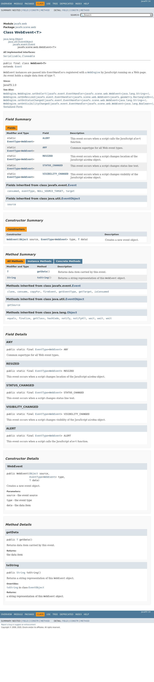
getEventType (67, 291)
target (70, 191)
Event (18, 66)
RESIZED (48, 156)
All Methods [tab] (15, 261)
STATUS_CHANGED (53, 165)
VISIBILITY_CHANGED (55, 173)
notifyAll (79, 318)
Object (23, 239)
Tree (55, 4)
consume (22, 291)
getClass (38, 318)
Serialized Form (13, 106)
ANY (45, 147)
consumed (13, 191)
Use (48, 4)
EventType (13, 141)
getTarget (85, 291)
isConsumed (102, 291)
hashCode (53, 318)
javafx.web (20, 23)
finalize (24, 318)
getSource (13, 305)
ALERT (46, 138)
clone (10, 291)
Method (45, 10)
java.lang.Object (13, 39)
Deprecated (66, 4)
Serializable (11, 56)
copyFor (35, 291)
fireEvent (49, 291)
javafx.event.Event (24, 44)
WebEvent (27, 141)
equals (11, 318)
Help (86, 4)
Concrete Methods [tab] (68, 261)
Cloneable (28, 56)
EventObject (70, 198)
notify (66, 318)
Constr (34, 10)
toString (42, 277)
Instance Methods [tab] (39, 261)
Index (78, 4)
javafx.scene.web (25, 27)
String (11, 277)
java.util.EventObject (20, 41)
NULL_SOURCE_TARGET (50, 191)
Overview (6, 4)
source (11, 204)
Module (18, 4)
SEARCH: (75, 15)
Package (29, 4)
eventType (28, 191)
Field (25, 10)
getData (42, 271)
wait (92, 318)
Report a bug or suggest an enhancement (18, 625)
